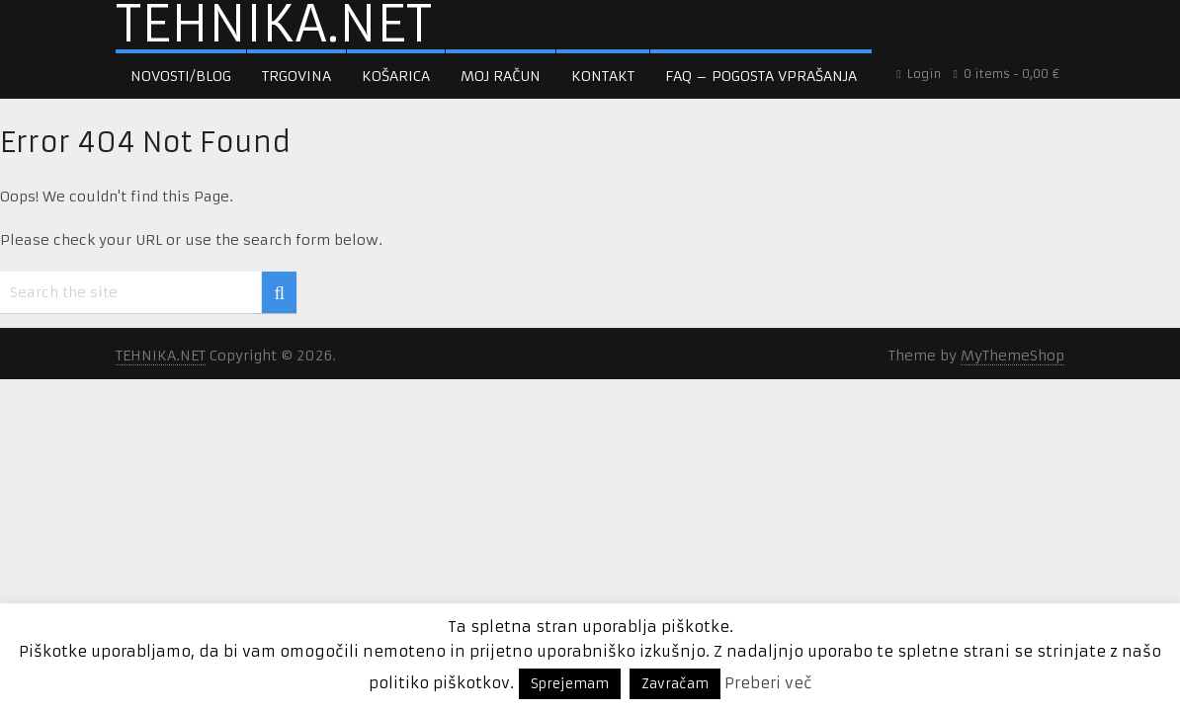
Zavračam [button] (675, 683)
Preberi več (768, 682)
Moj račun (501, 76)
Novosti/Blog (180, 76)
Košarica (396, 76)
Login (919, 73)
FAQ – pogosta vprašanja (761, 76)
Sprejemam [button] (570, 683)
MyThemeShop (1012, 355)
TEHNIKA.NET (274, 24)
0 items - (1006, 73)
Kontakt (602, 76)
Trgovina (296, 76)
